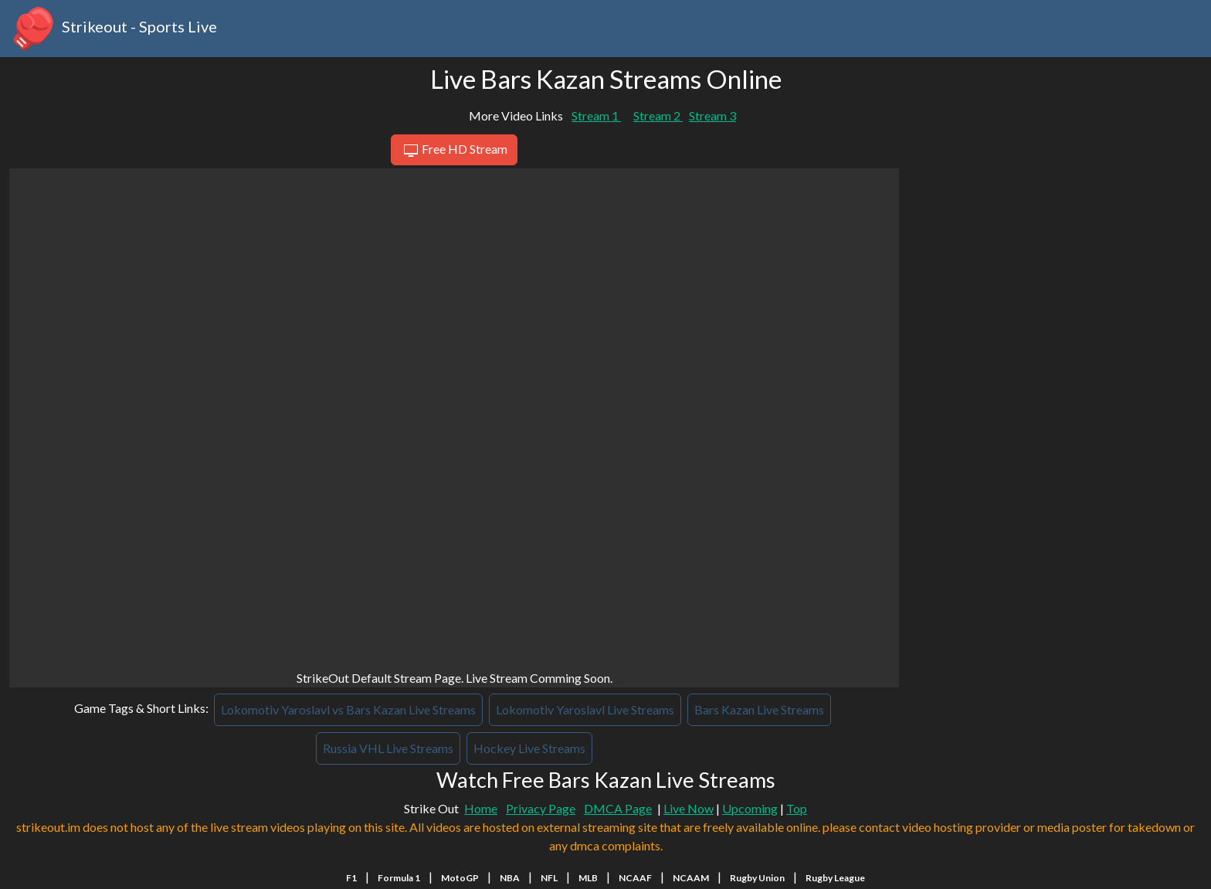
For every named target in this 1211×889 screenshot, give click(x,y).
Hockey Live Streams (529, 748)
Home (480, 808)
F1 (351, 878)
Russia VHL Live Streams (388, 748)
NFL (549, 878)
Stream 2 (658, 115)
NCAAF (635, 878)
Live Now (688, 808)
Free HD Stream (454, 150)
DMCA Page (618, 808)
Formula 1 (399, 878)
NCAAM (691, 878)
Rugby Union (757, 878)
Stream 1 (596, 115)
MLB (588, 878)
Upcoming (750, 808)
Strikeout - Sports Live (113, 28)
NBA (510, 878)
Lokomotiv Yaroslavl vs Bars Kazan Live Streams (348, 709)
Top (796, 808)
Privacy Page (540, 808)
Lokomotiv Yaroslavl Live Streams (585, 709)
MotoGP (460, 878)
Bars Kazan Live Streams (759, 709)
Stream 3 (712, 115)
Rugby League (835, 878)
